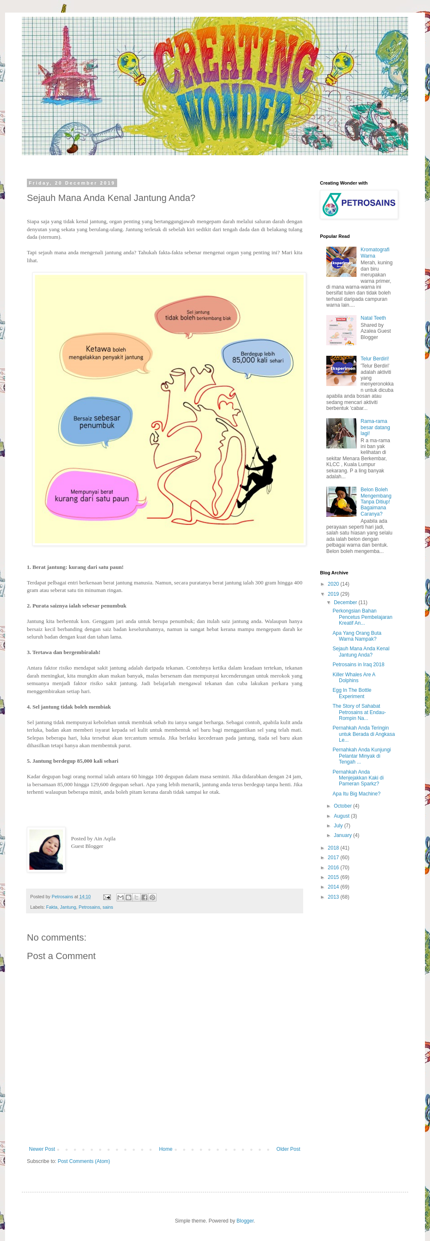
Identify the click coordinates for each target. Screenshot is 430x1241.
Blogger (245, 1221)
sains (107, 907)
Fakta (52, 907)
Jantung (68, 907)
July (339, 826)
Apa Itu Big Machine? (356, 794)
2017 (334, 857)
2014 (334, 887)
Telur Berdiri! (375, 359)
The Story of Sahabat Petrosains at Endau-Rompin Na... (359, 712)
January (343, 835)
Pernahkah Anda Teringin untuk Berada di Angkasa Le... (364, 734)
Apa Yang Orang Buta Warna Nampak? (357, 636)
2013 (334, 897)
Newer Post (42, 1149)
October (343, 806)
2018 (334, 848)
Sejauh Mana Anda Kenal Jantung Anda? (361, 651)
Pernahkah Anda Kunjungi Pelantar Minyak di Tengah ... (362, 756)
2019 (334, 594)
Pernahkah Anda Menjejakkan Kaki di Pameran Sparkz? (358, 778)
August (342, 816)
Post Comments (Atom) (84, 1161)
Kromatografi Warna (375, 252)
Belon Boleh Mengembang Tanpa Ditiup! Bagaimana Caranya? (376, 502)
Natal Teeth (373, 318)
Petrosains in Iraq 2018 (358, 664)
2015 (334, 877)
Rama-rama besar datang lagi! (375, 427)
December (346, 602)
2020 (334, 584)
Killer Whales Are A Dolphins (354, 677)
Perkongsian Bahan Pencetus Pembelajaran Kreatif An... (362, 617)
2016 (334, 868)
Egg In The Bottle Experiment (352, 693)
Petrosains (89, 907)
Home (166, 1149)
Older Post (288, 1149)
